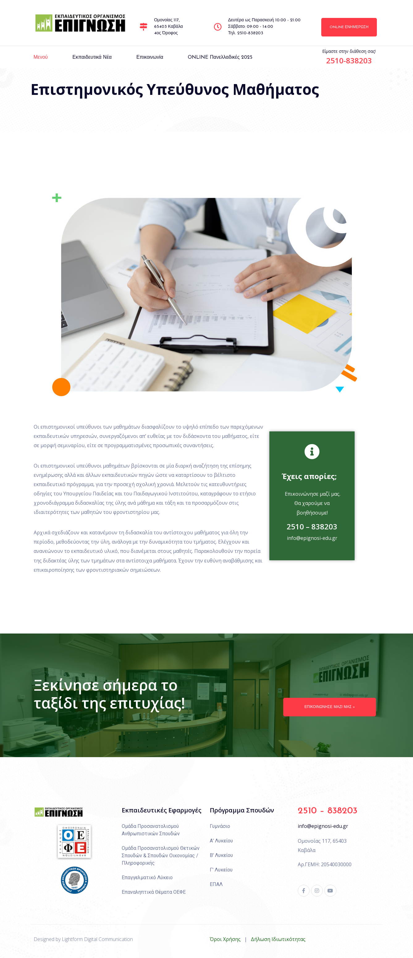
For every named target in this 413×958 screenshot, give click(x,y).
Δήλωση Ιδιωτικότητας (278, 939)
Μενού (41, 57)
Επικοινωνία (150, 57)
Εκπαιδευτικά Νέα (92, 57)
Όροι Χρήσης (225, 939)
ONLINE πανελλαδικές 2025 (220, 57)
